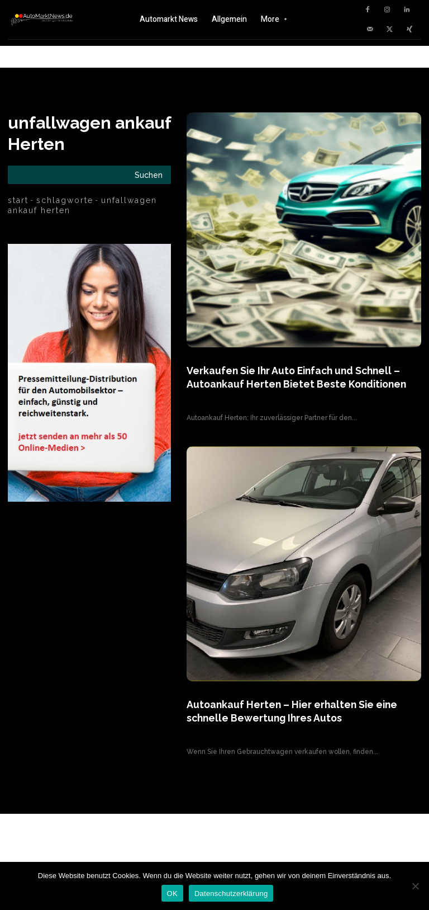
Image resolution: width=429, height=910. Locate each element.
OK (172, 893)
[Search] (148, 175)
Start (18, 200)
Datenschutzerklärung (231, 893)
